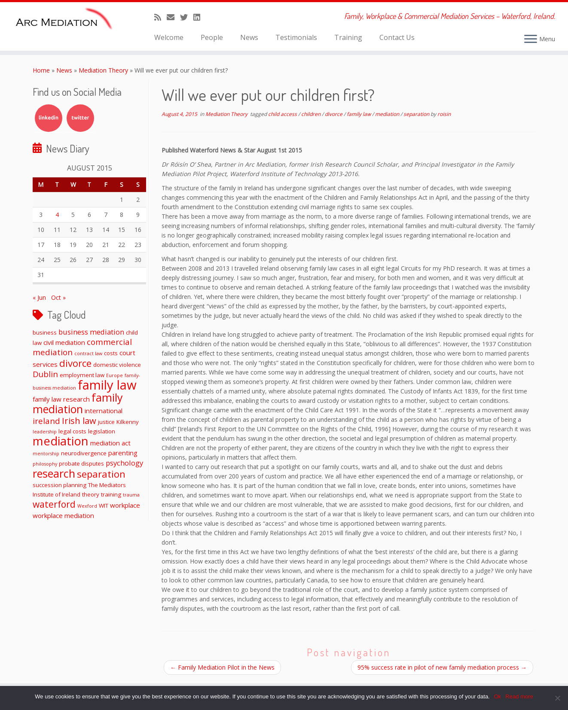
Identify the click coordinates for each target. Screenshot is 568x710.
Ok (497, 696)
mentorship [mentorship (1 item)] (46, 454)
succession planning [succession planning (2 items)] (59, 485)
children (311, 114)
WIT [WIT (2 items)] (103, 505)
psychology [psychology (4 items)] (124, 463)
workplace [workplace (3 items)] (125, 505)
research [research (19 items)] (54, 473)
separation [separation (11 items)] (101, 473)
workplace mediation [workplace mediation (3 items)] (63, 515)
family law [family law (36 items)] (107, 384)
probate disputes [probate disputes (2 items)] (81, 463)
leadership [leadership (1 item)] (45, 432)
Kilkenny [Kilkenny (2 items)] (127, 422)
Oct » (58, 297)
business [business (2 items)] (45, 332)
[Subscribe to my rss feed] (160, 17)
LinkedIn (48, 118)
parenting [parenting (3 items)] (122, 452)
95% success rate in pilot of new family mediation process (442, 667)
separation (417, 114)
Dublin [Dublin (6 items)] (45, 374)
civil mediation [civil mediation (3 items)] (64, 342)
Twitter (80, 118)
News (249, 37)
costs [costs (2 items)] (111, 353)
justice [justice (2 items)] (106, 422)
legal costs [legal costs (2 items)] (72, 431)
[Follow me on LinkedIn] (199, 17)
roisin (444, 114)
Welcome (168, 37)
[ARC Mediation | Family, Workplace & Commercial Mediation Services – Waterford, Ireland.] (65, 20)
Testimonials (296, 37)
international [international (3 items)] (103, 410)
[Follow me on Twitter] (186, 17)
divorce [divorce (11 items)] (75, 363)
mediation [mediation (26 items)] (61, 441)
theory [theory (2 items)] (90, 494)
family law (359, 114)
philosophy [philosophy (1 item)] (45, 464)
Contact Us (397, 37)
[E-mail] (173, 17)
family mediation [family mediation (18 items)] (78, 403)
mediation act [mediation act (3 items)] (110, 443)
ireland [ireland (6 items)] (46, 420)
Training (348, 37)
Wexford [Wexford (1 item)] (87, 506)
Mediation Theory (103, 70)
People (212, 37)
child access (283, 114)
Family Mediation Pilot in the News (222, 667)
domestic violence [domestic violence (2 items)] (117, 365)
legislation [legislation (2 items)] (101, 431)
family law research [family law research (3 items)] (61, 399)
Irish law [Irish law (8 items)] (79, 420)
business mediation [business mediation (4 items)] (91, 332)
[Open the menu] (530, 39)
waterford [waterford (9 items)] (54, 504)
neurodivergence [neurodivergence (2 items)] (84, 453)
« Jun (39, 297)
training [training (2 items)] (111, 494)
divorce (334, 114)
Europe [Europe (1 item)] (114, 375)
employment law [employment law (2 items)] (82, 375)
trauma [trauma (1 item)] (131, 495)
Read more (519, 696)
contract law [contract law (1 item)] (88, 353)
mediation (387, 114)
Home (41, 70)
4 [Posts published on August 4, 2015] (57, 214)
